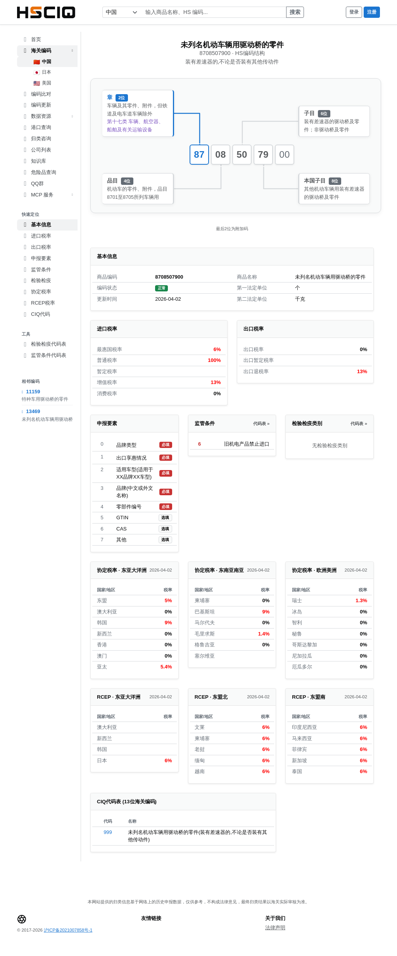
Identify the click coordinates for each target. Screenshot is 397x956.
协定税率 (36, 292)
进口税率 (36, 236)
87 (199, 154)
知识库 (34, 161)
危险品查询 (39, 172)
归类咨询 (36, 139)
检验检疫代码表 (44, 344)
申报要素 (36, 258)
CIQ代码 (36, 314)
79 (263, 154)
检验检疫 (36, 280)
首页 (31, 39)
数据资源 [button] (47, 116)
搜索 (295, 12)
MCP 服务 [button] (47, 195)
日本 (42, 72)
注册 (371, 12)
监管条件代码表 (44, 355)
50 (241, 154)
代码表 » (261, 423)
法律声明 (275, 927)
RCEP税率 (38, 303)
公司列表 (36, 150)
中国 (42, 62)
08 (220, 154)
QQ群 (33, 184)
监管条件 (36, 270)
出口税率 (36, 247)
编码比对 (36, 94)
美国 (42, 83)
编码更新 (36, 105)
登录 (354, 12)
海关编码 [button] (47, 51)
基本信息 (36, 225)
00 (284, 154)
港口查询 (36, 127)
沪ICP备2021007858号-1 (68, 930)
